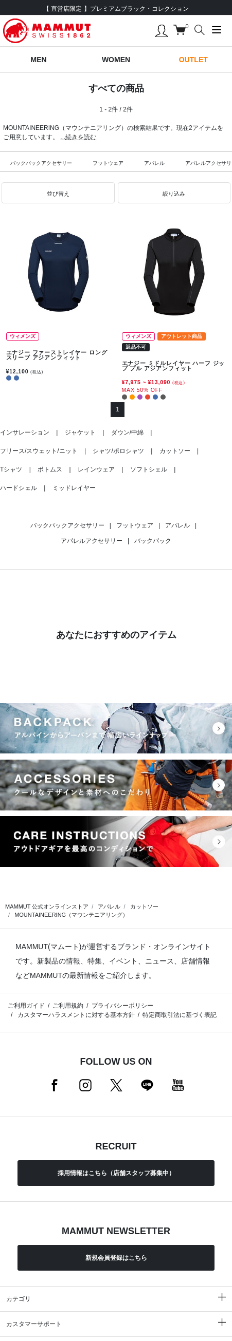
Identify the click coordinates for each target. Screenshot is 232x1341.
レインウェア (96, 469)
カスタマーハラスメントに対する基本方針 (74, 1014)
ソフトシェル (148, 469)
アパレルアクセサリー (91, 540)
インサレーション (24, 432)
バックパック (152, 540)
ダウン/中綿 (127, 432)
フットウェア (108, 163)
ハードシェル (18, 488)
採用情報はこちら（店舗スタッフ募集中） (116, 1173)
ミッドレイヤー (74, 488)
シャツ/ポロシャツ (118, 451)
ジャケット (80, 432)
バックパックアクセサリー (41, 163)
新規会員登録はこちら (116, 1257)
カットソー (174, 451)
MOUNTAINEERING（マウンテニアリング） (71, 915)
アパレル (154, 163)
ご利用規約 (67, 1005)
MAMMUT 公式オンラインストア (46, 906)
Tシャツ (11, 469)
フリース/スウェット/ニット (39, 451)
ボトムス (50, 469)
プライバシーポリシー (122, 1005)
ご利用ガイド (26, 1005)
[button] (58, 193)
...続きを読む (78, 137)
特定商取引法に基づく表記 (179, 1014)
